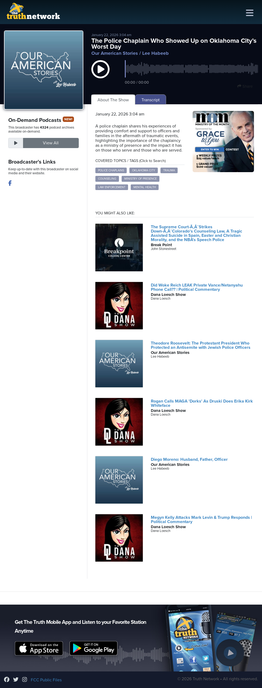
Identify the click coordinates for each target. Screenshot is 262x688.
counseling (107, 178)
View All (51, 143)
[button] (100, 74)
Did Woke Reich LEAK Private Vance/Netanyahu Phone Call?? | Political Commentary (197, 287)
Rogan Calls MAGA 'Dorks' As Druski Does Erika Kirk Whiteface (202, 403)
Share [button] (245, 86)
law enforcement (111, 187)
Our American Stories (114, 53)
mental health (144, 187)
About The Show (113, 100)
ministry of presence (140, 178)
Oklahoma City (143, 170)
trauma (169, 170)
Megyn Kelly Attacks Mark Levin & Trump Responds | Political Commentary (201, 519)
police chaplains (111, 170)
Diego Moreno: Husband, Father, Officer (189, 459)
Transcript (150, 100)
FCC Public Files (46, 680)
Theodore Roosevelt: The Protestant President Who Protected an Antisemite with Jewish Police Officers (200, 345)
